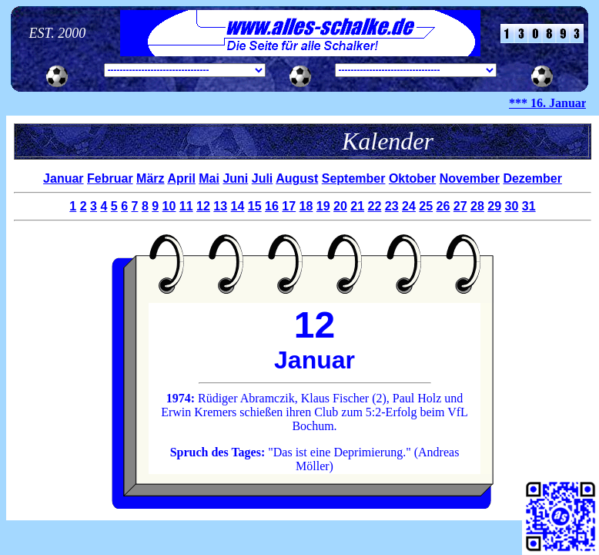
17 (289, 206)
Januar (63, 178)
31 (529, 206)
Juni (235, 178)
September (354, 178)
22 (375, 206)
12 (203, 206)
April (181, 178)
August (297, 178)
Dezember (532, 178)
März (150, 178)
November (470, 178)
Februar (110, 178)
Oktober (412, 178)
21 (357, 206)
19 (323, 206)
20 (340, 206)
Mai (209, 178)
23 (392, 206)
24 (409, 206)
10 (169, 206)
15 (255, 206)
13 (220, 206)
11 (186, 206)
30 (512, 206)
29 (494, 206)
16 (272, 206)
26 (443, 206)
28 (477, 206)
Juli (262, 178)
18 (306, 206)
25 (426, 206)
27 (460, 206)
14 (238, 206)
